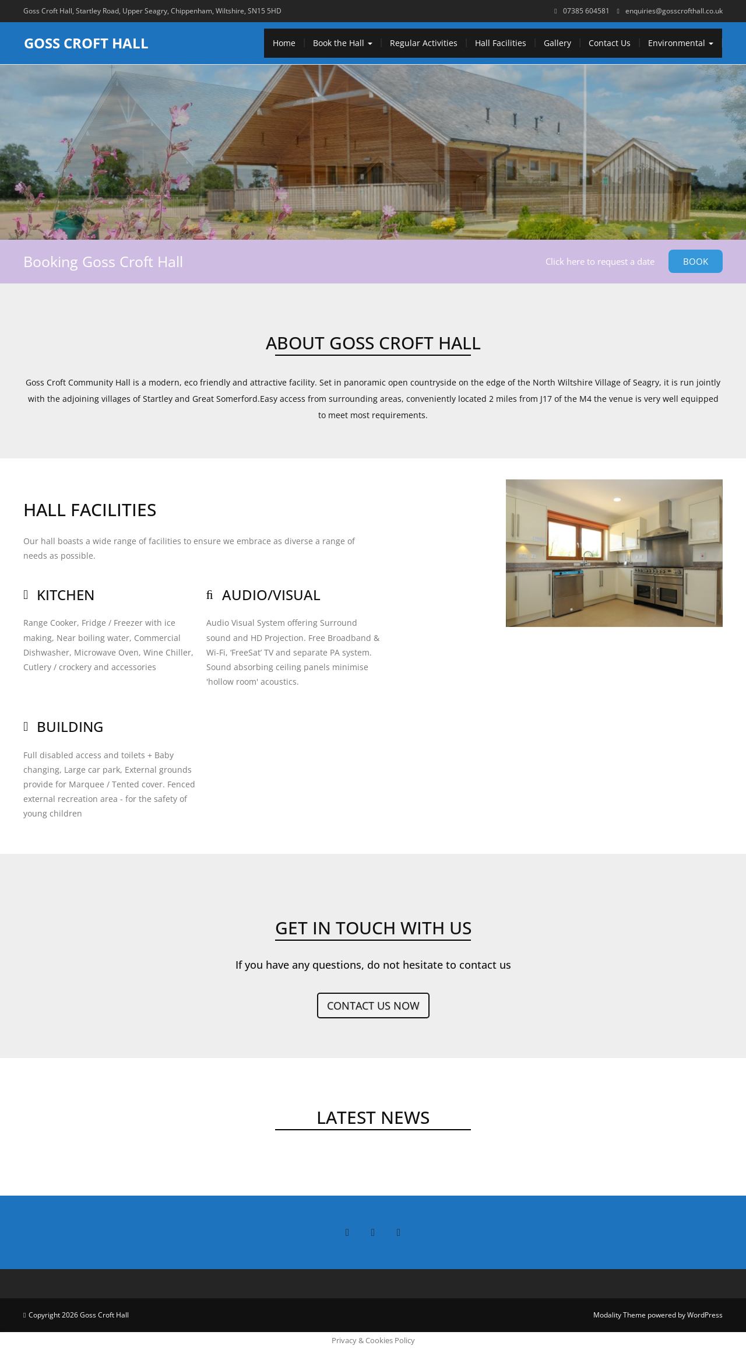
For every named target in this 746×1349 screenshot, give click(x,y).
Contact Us (610, 42)
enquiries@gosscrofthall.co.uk (674, 11)
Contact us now (373, 1005)
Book (695, 261)
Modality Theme (619, 1315)
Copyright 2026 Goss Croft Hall (79, 1315)
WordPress (705, 1315)
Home (284, 42)
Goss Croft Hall (86, 42)
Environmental (680, 42)
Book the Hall (342, 42)
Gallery (557, 42)
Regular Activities (424, 42)
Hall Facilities (500, 42)
